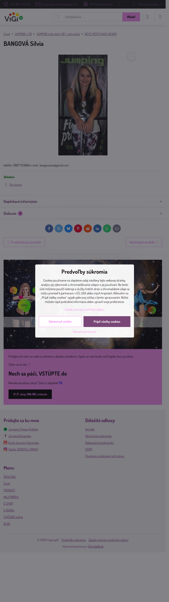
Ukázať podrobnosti (84, 331)
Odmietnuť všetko (60, 321)
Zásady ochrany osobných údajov (85, 309)
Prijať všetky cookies (107, 321)
